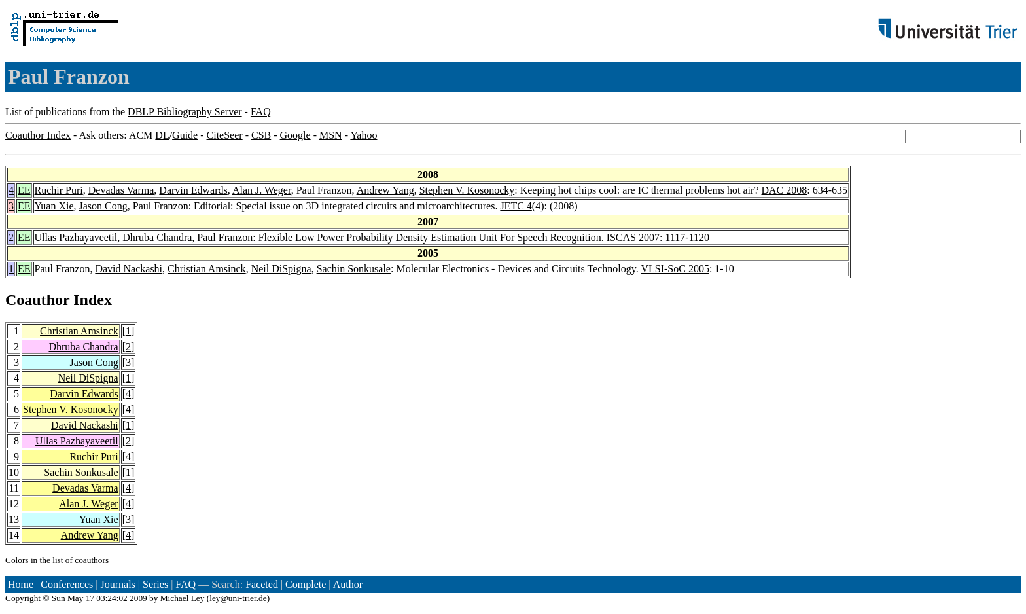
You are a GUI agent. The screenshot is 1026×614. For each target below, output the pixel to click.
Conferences (67, 584)
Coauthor (37, 299)
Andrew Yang (385, 190)
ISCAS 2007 (633, 237)
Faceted (261, 584)
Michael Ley (182, 598)
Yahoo (363, 135)
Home (20, 584)
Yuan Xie (54, 205)
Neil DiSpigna (281, 268)
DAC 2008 (784, 190)
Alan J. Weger (261, 190)
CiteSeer (225, 135)
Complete (305, 584)
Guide (185, 135)
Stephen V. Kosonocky (467, 190)
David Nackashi (128, 268)
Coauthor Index (38, 135)
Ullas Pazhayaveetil (76, 237)
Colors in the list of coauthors (57, 560)
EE (24, 190)
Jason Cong (103, 205)
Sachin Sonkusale (354, 268)
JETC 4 (515, 205)
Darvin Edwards (193, 190)
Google (295, 135)
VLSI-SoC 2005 (675, 268)
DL (162, 135)
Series (155, 584)
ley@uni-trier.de (237, 598)
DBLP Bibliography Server (185, 111)
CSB (261, 135)
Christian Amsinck (207, 268)
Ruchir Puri (59, 190)
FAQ (261, 111)
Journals (117, 584)
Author (348, 584)
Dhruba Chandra (157, 237)
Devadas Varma (121, 190)
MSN (330, 135)
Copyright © (27, 598)
